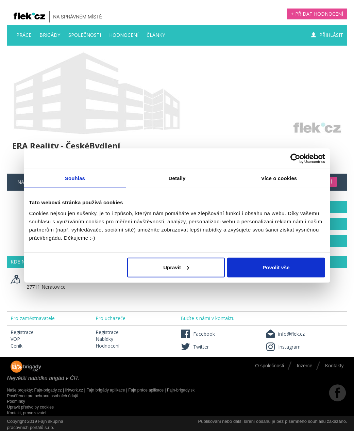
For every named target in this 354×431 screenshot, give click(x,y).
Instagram (283, 347)
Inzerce (305, 365)
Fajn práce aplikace (146, 390)
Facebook (198, 334)
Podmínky (16, 401)
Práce (23, 35)
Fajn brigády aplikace (105, 390)
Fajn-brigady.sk (181, 390)
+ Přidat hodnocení (317, 14)
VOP (15, 339)
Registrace (22, 332)
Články (156, 35)
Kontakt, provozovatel (26, 413)
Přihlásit (327, 35)
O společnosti (269, 365)
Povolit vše (276, 267)
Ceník (16, 345)
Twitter (195, 347)
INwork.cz (74, 390)
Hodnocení (123, 35)
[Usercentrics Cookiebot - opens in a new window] (295, 159)
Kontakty (334, 365)
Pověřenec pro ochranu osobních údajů (42, 396)
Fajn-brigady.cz (48, 390)
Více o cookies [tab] (279, 178)
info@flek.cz (285, 334)
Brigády (49, 35)
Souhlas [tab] (75, 178)
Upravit (176, 267)
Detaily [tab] (177, 178)
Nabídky (104, 339)
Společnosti (84, 35)
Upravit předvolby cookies (30, 407)
